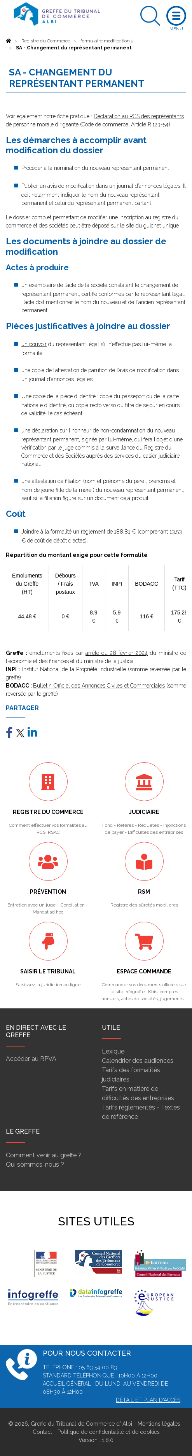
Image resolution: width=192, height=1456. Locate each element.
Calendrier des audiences (137, 1060)
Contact (42, 1432)
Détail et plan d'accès (148, 1400)
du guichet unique (157, 225)
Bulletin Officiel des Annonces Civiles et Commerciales (98, 685)
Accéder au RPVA (31, 1058)
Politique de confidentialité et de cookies (109, 1432)
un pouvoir (34, 344)
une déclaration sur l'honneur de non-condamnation (83, 430)
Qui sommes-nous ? (35, 1164)
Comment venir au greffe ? (44, 1155)
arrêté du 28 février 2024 (117, 653)
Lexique (113, 1051)
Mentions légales (159, 1424)
